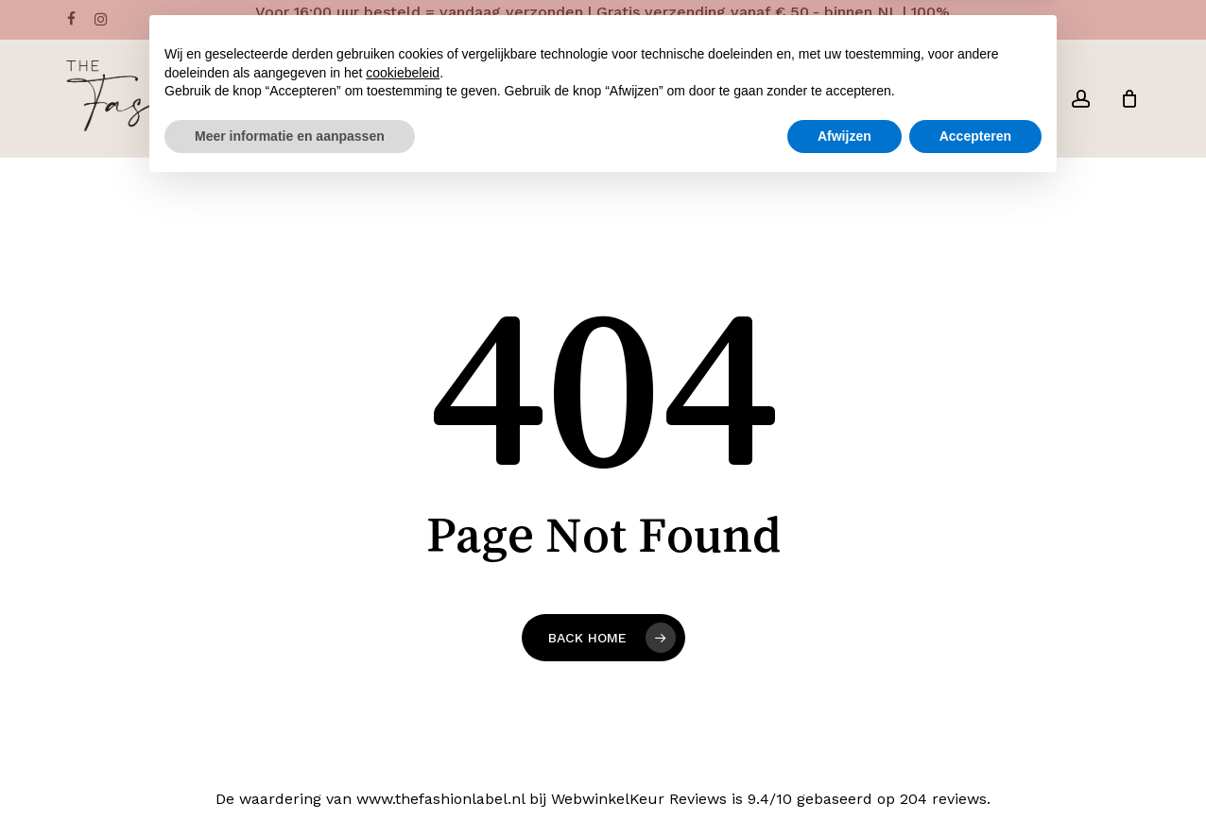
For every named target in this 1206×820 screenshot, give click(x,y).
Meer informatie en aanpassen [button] (290, 768)
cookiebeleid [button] (402, 704)
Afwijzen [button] (844, 768)
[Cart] (1129, 98)
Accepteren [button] (975, 768)
